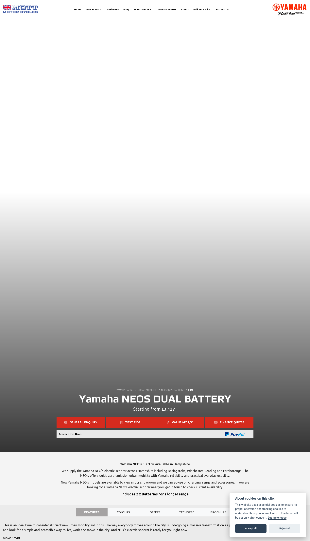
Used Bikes (112, 9)
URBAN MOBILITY (147, 388)
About (185, 9)
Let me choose (277, 517)
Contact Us (222, 9)
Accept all (251, 528)
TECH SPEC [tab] (187, 512)
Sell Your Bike (201, 9)
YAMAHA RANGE (124, 388)
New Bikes (92, 9)
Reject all (284, 528)
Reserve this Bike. (70, 434)
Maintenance (143, 9)
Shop (126, 9)
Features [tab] (92, 512)
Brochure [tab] (218, 512)
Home (77, 9)
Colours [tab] (123, 512)
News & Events (167, 9)
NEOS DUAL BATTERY (172, 388)
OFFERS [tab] (155, 512)
